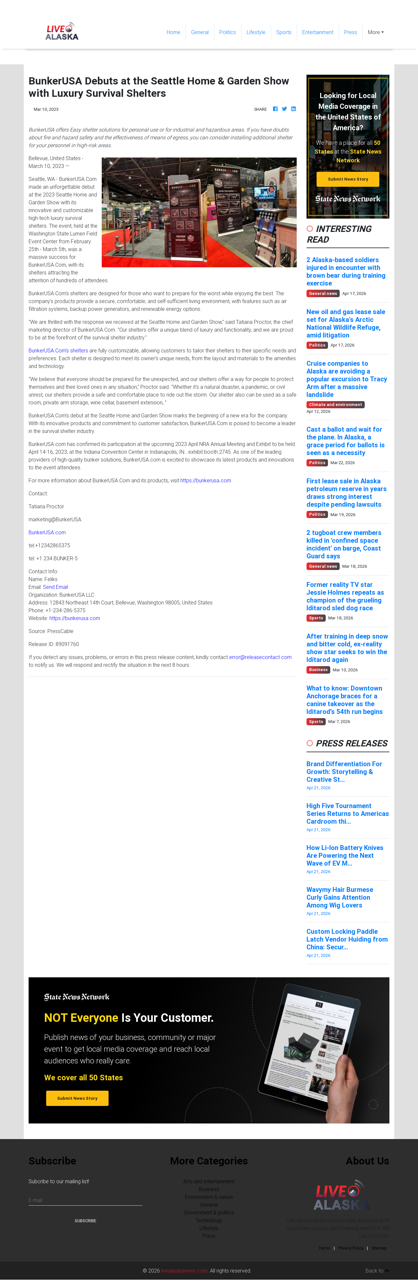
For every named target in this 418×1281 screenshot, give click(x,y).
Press (350, 32)
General (200, 32)
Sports (284, 32)
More (374, 32)
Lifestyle (256, 32)
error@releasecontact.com (260, 657)
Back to (377, 1270)
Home (176, 31)
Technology (209, 1220)
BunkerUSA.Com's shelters (58, 350)
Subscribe (85, 1221)
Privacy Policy (350, 1248)
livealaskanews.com (184, 1270)
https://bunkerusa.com (205, 480)
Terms (324, 1248)
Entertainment (317, 32)
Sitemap (379, 1248)
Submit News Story (348, 179)
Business (209, 1189)
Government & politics (209, 1212)
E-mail (35, 1200)
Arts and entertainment (209, 1181)
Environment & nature (209, 1197)
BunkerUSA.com (47, 532)
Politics (227, 32)
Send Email (55, 587)
